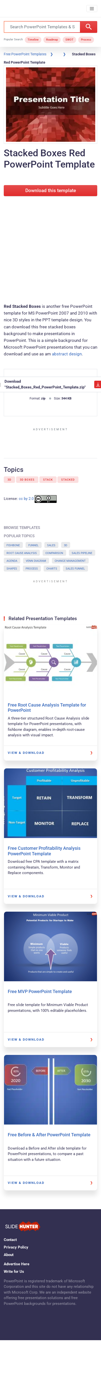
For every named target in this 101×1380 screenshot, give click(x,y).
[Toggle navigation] (91, 8)
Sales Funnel (75, 568)
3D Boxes (27, 479)
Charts (51, 568)
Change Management (70, 561)
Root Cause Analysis (22, 553)
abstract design (67, 353)
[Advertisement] (47, 249)
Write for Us (14, 1271)
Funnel (33, 545)
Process (86, 39)
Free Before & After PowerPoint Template (49, 1134)
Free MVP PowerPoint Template (40, 991)
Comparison (54, 553)
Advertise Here (16, 1264)
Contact (10, 1239)
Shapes (12, 568)
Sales (51, 545)
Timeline (33, 39)
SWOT (69, 39)
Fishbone (13, 545)
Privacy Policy (16, 1247)
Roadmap (52, 39)
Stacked (68, 479)
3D (9, 479)
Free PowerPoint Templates (25, 54)
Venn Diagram (36, 561)
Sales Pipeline (82, 553)
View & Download (26, 753)
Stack (48, 479)
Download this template (50, 190)
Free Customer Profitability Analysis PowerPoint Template (44, 851)
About (9, 1255)
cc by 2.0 (26, 499)
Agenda (12, 561)
